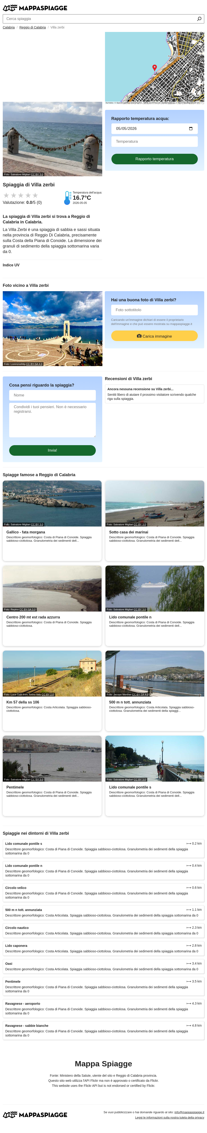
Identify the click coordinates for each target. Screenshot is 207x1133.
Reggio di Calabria (32, 27)
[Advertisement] (52, 67)
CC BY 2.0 (48, 694)
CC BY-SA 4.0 (34, 364)
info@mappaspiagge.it (189, 1112)
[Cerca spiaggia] (199, 19)
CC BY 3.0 (37, 174)
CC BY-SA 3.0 (28, 609)
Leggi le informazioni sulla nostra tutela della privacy (169, 1117)
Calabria (9, 27)
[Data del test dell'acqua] (154, 128)
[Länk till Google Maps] (154, 68)
